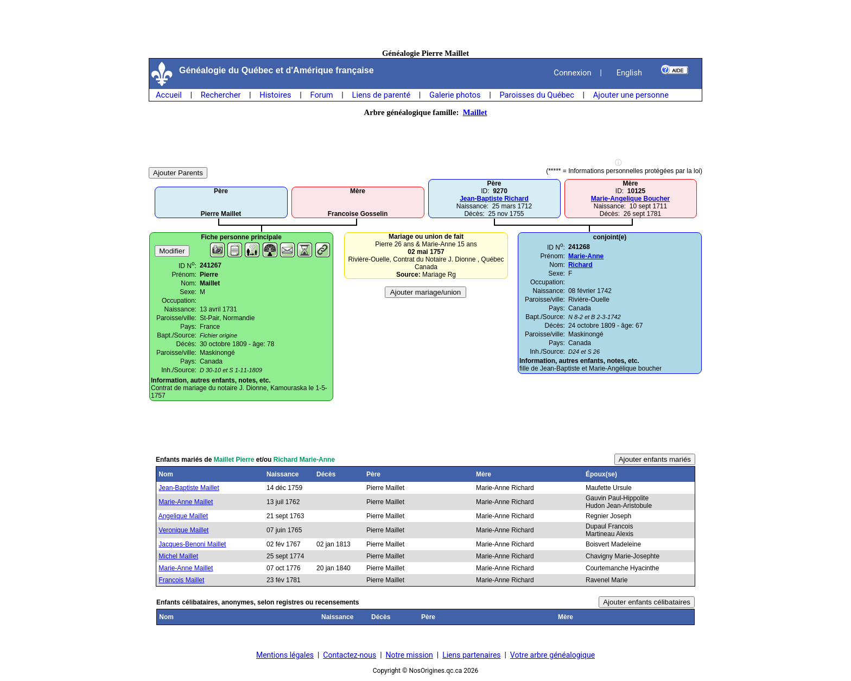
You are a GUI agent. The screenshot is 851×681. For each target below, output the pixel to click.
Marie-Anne (586, 256)
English (629, 73)
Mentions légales (285, 655)
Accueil (169, 95)
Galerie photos (454, 95)
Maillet (475, 112)
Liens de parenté (381, 95)
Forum (321, 95)
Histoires (275, 95)
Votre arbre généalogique (552, 655)
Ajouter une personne (631, 95)
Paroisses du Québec (536, 95)
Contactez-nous (349, 655)
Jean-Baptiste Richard (494, 198)
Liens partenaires (471, 655)
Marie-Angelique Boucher (630, 198)
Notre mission (409, 655)
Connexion (572, 73)
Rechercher (221, 95)
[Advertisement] (425, 24)
